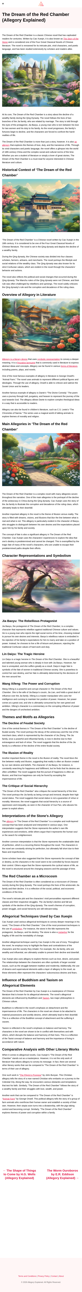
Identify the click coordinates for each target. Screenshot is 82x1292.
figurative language (26, 363)
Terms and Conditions (27, 1276)
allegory (10, 821)
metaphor (62, 932)
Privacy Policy (43, 1276)
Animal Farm (9, 1099)
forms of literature (69, 366)
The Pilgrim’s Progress (30, 1075)
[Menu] (3, 3)
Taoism (45, 998)
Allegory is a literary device (15, 359)
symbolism (17, 929)
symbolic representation (48, 359)
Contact (54, 1276)
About (61, 1276)
